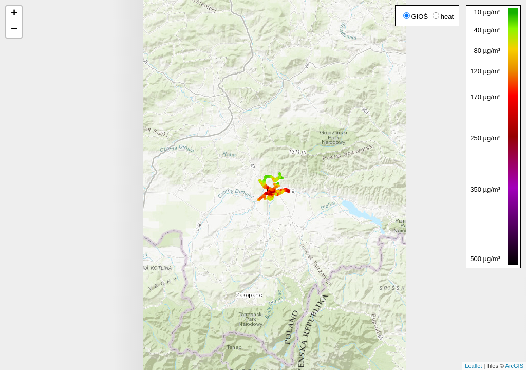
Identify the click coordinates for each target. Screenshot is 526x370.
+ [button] (14, 14)
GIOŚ (415, 17)
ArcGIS (514, 366)
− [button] (14, 30)
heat (443, 17)
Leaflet (473, 366)
